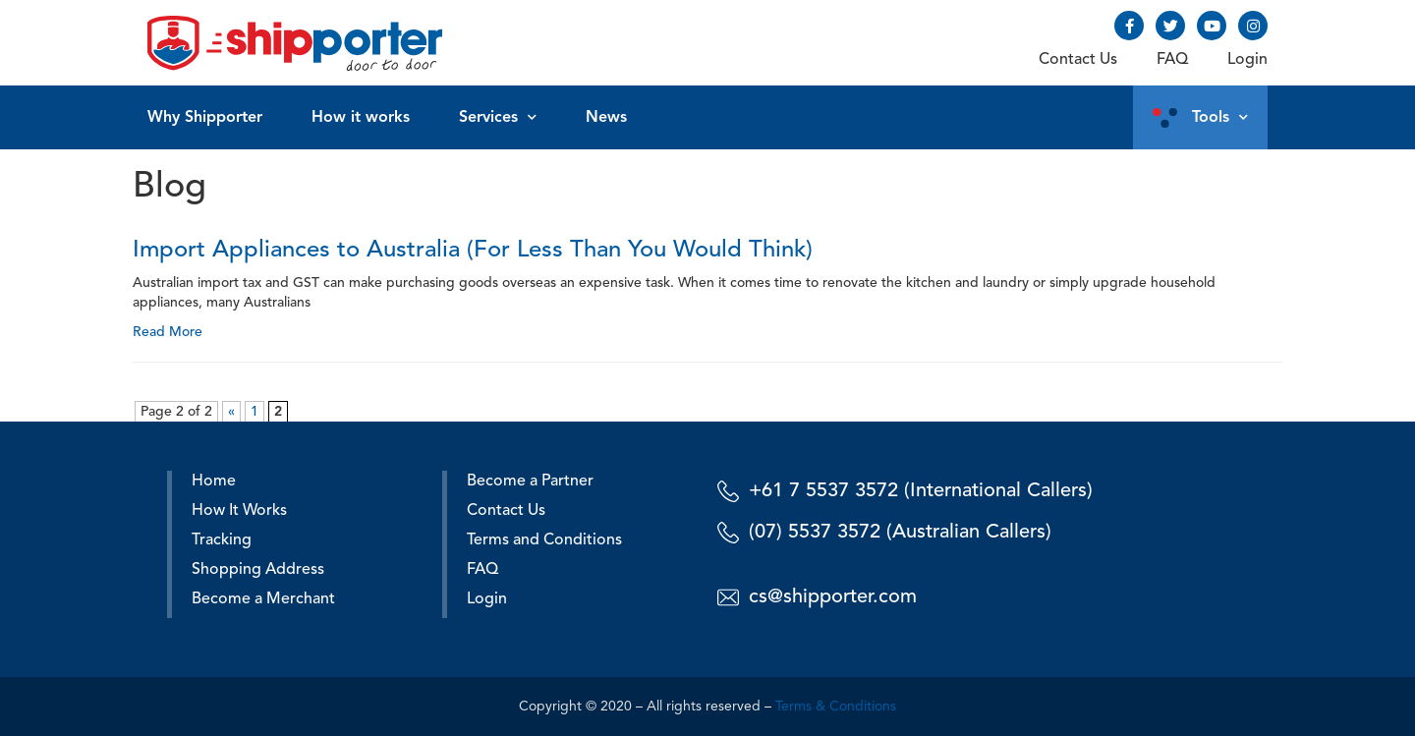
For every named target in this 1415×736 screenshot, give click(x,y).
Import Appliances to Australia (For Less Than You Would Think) (473, 250)
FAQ (1172, 60)
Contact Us (1078, 60)
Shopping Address (258, 570)
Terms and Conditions (544, 540)
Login (1247, 60)
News (606, 118)
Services (498, 117)
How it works (360, 118)
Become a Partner (530, 481)
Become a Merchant (263, 599)
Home (214, 481)
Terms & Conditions (835, 706)
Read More (167, 332)
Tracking (222, 540)
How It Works (239, 511)
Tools (1220, 117)
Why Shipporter (204, 118)
